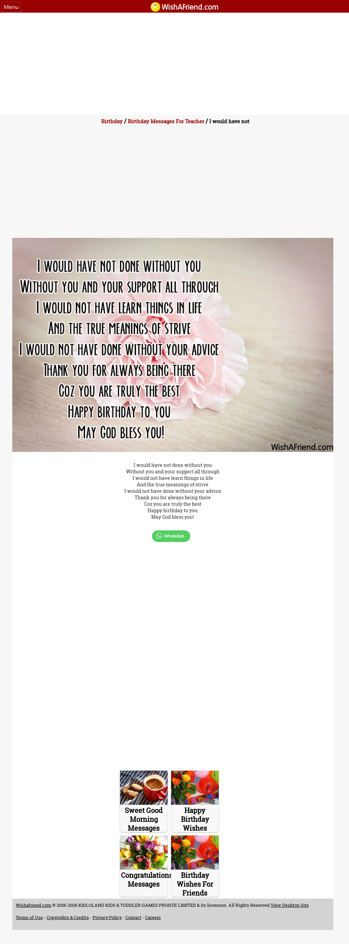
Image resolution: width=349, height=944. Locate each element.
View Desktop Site (290, 905)
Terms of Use (29, 917)
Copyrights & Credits (68, 917)
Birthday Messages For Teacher (166, 121)
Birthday (112, 121)
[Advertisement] (174, 64)
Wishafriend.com (33, 905)
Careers (153, 917)
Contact (133, 917)
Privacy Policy (107, 917)
